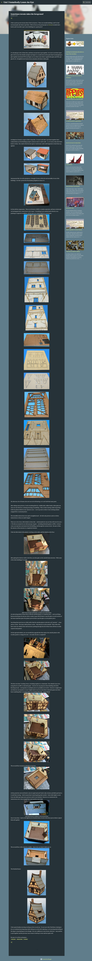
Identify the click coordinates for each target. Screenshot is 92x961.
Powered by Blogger (46, 959)
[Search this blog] (84, 2)
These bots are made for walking (73, 251)
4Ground (50, 24)
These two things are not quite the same (74, 99)
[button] (11, 18)
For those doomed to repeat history (73, 121)
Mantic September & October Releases (74, 229)
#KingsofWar (19, 939)
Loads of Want (69, 164)
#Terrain (25, 939)
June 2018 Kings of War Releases (73, 186)
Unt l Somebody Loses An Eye (19, 2)
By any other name (70, 208)
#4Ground (13, 939)
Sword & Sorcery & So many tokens (73, 142)
